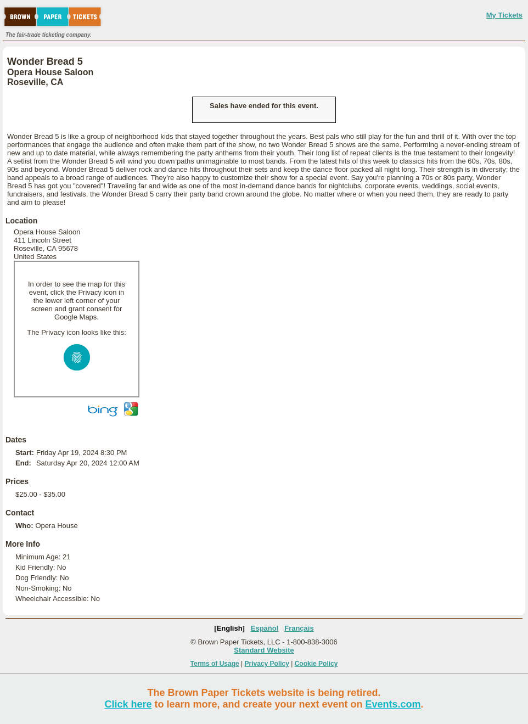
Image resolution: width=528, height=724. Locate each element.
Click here (127, 704)
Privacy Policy (267, 663)
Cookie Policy (316, 663)
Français (298, 628)
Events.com (393, 704)
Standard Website (264, 650)
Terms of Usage (214, 663)
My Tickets (504, 15)
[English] (229, 628)
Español (265, 628)
